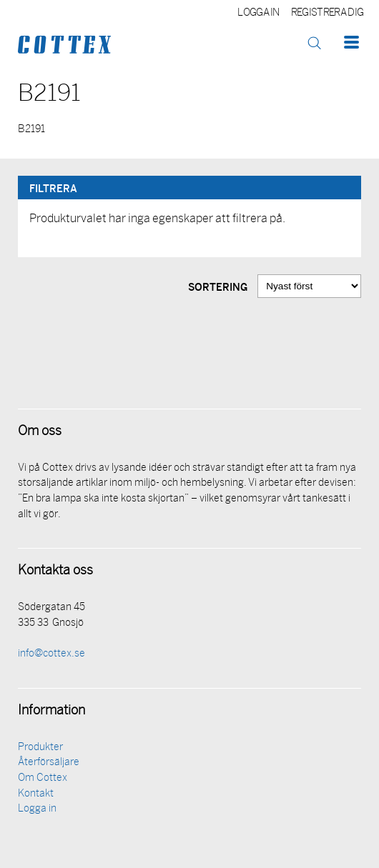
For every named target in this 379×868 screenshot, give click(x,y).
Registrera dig (327, 13)
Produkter (40, 747)
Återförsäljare (48, 762)
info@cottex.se (51, 654)
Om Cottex (42, 778)
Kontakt (36, 794)
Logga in (258, 13)
